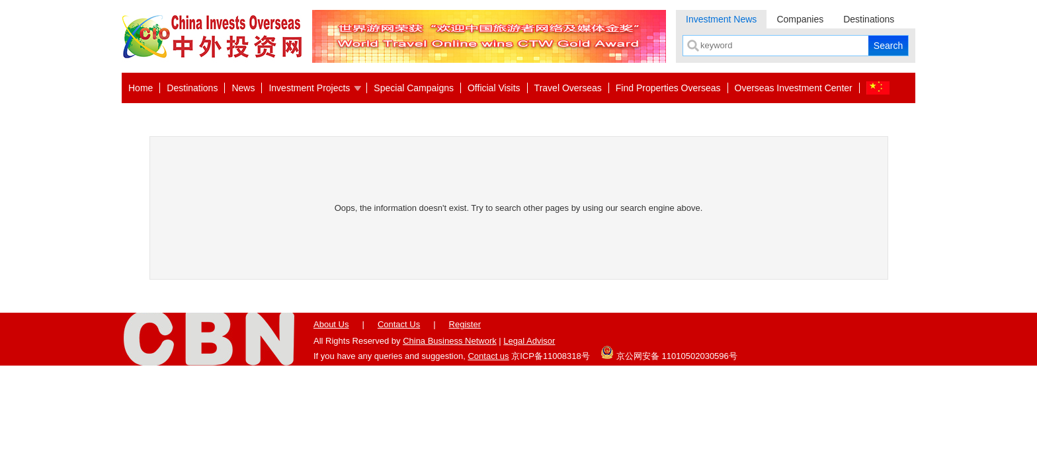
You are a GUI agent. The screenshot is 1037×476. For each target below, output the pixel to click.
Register (465, 324)
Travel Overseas (568, 88)
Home (140, 88)
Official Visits (494, 88)
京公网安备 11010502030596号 (669, 352)
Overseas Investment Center (793, 88)
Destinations (868, 19)
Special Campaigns (414, 88)
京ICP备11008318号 (550, 356)
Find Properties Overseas (668, 88)
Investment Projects (309, 88)
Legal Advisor (529, 341)
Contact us (488, 356)
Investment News (721, 19)
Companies (799, 19)
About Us (331, 324)
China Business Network (450, 341)
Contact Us (399, 324)
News (243, 88)
